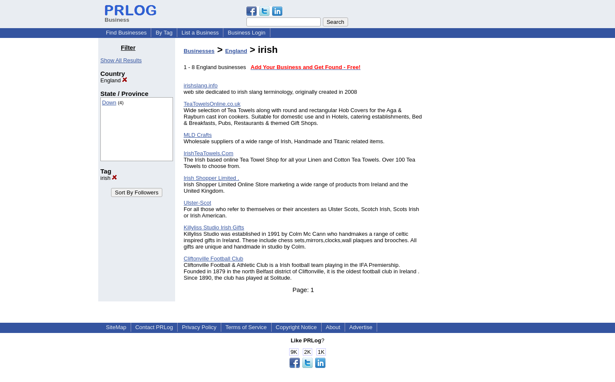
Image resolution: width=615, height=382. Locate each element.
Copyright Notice (296, 327)
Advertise (360, 327)
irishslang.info (201, 85)
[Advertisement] (473, 172)
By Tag (164, 32)
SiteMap (116, 327)
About (333, 327)
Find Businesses (126, 32)
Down (109, 102)
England (113, 80)
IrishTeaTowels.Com (208, 153)
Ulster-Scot (197, 203)
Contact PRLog (154, 327)
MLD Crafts (198, 135)
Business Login (246, 32)
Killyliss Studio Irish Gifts (214, 227)
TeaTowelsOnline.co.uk (212, 104)
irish (108, 178)
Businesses (199, 51)
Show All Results (121, 60)
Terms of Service (246, 327)
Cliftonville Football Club (213, 258)
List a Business (200, 32)
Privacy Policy (199, 327)
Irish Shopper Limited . (211, 178)
